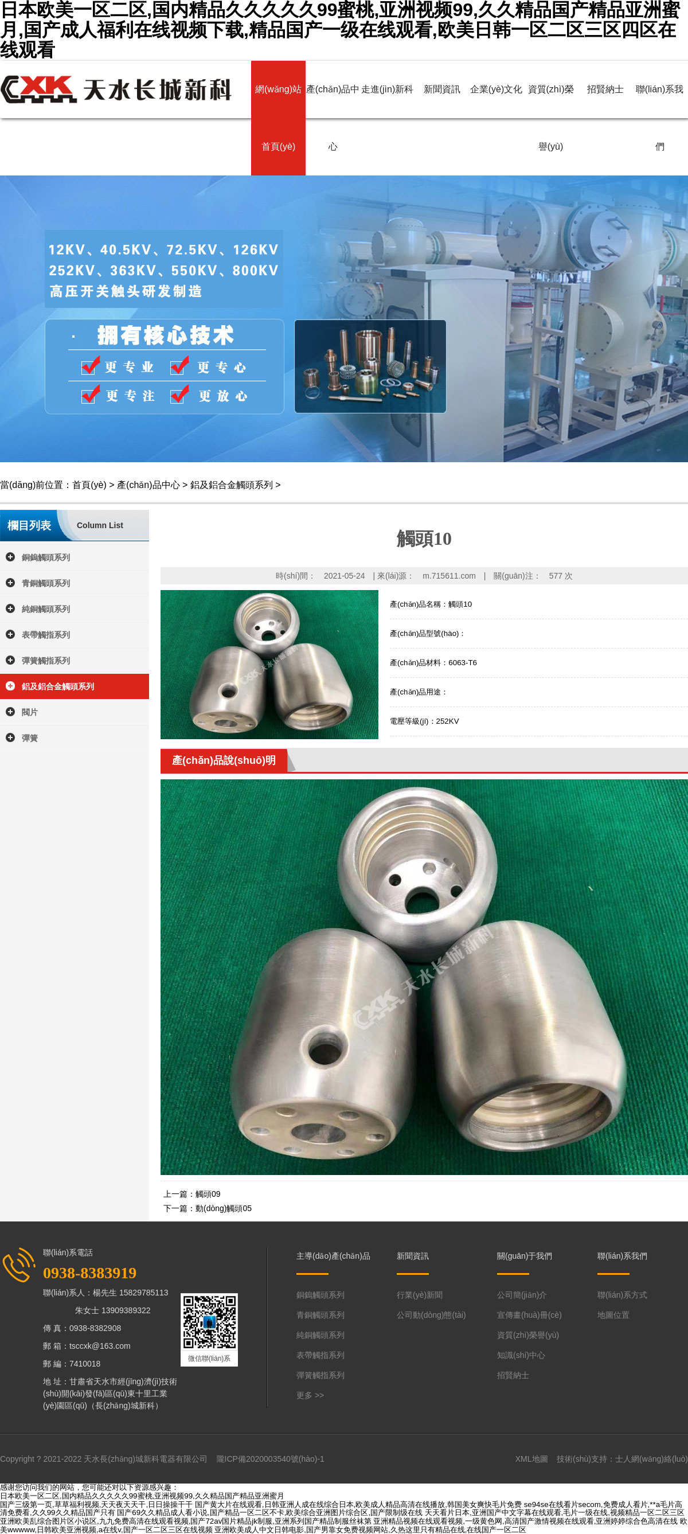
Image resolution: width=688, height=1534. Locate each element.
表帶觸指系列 (46, 634)
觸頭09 (208, 1194)
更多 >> (310, 1395)
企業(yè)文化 (496, 89)
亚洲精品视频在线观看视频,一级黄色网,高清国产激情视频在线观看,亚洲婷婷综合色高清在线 (525, 1521)
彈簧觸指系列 (46, 660)
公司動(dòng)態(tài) (431, 1315)
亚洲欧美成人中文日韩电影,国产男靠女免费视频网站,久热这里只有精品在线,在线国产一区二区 (370, 1529)
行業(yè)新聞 (420, 1294)
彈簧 (30, 738)
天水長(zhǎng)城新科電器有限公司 (146, 1458)
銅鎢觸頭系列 (46, 557)
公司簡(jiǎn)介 (522, 1294)
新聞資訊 (442, 89)
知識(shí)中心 (521, 1355)
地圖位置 (613, 1315)
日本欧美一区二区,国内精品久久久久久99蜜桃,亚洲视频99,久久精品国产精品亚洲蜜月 (142, 1496)
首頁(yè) (89, 485)
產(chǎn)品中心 (332, 117)
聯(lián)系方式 (622, 1294)
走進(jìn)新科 (387, 89)
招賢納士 (605, 89)
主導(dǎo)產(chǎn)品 (333, 1255)
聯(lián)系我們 (660, 117)
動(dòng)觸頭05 (224, 1208)
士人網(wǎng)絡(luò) (651, 1458)
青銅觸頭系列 (46, 583)
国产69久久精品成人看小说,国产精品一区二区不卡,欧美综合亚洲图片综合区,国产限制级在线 (270, 1512)
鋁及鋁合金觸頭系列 (231, 485)
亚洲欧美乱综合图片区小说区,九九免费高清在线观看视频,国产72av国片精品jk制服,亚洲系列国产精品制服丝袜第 (186, 1521)
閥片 (30, 712)
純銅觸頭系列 (46, 609)
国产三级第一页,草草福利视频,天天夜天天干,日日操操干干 (96, 1504)
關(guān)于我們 (524, 1255)
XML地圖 (531, 1458)
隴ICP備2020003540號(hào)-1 (271, 1458)
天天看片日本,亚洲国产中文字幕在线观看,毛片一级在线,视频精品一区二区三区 (555, 1512)
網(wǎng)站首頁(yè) (278, 117)
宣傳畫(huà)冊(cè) (529, 1315)
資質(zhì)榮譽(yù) (551, 117)
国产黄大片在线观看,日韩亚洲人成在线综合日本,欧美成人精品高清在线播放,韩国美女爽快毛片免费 (358, 1504)
